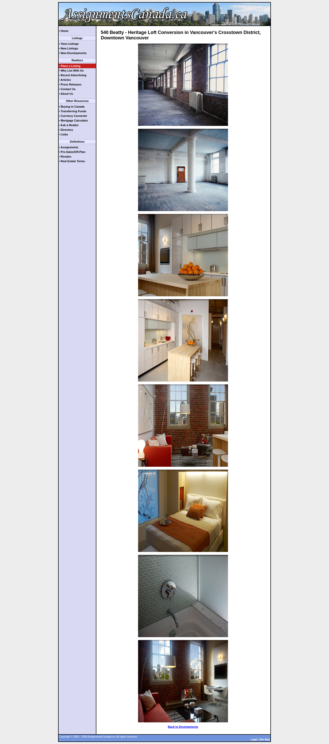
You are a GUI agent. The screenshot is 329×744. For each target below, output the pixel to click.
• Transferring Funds (72, 111)
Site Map (264, 739)
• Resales (65, 156)
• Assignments (68, 147)
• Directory (66, 129)
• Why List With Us (71, 70)
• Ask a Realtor (69, 125)
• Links (63, 134)
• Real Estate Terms (72, 161)
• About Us (66, 93)
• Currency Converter (73, 115)
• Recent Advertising (72, 75)
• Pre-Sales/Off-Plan (72, 151)
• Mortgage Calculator (73, 120)
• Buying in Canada (72, 106)
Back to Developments (183, 726)
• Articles (65, 79)
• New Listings (68, 48)
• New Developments (73, 53)
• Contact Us (67, 89)
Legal (254, 739)
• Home (63, 30)
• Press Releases (70, 84)
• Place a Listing (69, 65)
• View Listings (69, 43)
